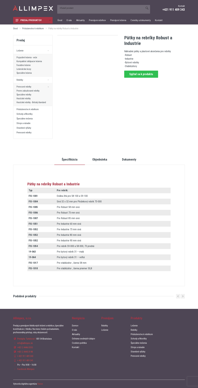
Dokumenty (129, 159)
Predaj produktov (33, 20)
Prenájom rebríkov (97, 20)
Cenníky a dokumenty (141, 20)
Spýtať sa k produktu (141, 74)
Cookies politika (79, 343)
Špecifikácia (69, 159)
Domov (75, 325)
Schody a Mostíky (24, 114)
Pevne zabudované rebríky (28, 90)
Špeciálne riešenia (25, 118)
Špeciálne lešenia (24, 73)
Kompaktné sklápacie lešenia (29, 61)
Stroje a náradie (23, 123)
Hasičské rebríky (24, 98)
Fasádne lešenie (24, 65)
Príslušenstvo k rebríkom (33, 28)
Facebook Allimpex (25, 369)
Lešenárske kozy (24, 69)
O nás (69, 20)
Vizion (40, 384)
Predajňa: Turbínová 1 (26, 338)
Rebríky (20, 79)
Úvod (60, 20)
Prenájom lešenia (118, 20)
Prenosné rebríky (24, 86)
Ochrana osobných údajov (83, 338)
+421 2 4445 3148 (25, 351)
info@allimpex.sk (25, 343)
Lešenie (20, 50)
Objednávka (99, 159)
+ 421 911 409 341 (25, 360)
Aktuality (80, 20)
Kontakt (159, 20)
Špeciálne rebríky (24, 94)
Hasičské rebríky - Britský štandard (31, 102)
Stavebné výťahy (24, 127)
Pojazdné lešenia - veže (27, 57)
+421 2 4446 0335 (25, 347)
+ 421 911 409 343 (25, 356)
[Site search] (100, 8)
